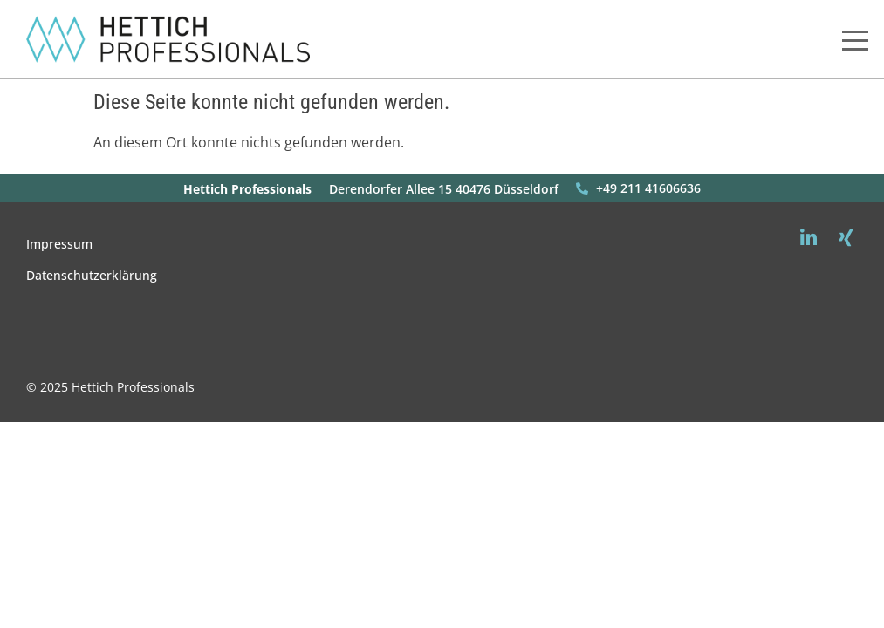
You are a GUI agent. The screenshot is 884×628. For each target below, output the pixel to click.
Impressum (59, 244)
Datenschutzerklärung (91, 275)
